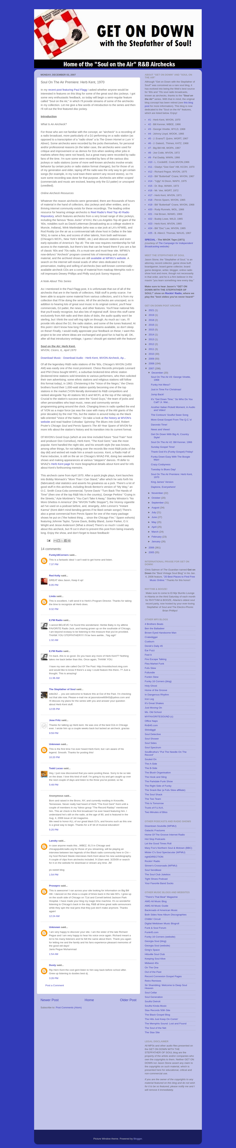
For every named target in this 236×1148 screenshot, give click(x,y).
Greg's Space (152, 949)
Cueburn (149, 641)
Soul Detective (153, 734)
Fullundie (150, 672)
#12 (150, 171)
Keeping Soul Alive (155, 958)
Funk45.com (151, 932)
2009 (152, 358)
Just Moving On (153, 707)
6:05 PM (53, 585)
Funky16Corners (59, 555)
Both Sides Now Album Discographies (166, 914)
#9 (149, 157)
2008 (152, 363)
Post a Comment (54, 985)
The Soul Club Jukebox (158, 874)
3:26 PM (53, 978)
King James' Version (162, 482)
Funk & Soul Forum (155, 928)
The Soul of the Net (155, 1028)
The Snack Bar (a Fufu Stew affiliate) (165, 790)
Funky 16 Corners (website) (160, 936)
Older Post (128, 1000)
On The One (151, 967)
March (155, 531)
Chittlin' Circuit (153, 919)
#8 (149, 152)
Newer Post (50, 1000)
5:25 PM (53, 829)
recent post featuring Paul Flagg (67, 89)
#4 (149, 133)
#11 (150, 166)
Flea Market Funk (154, 663)
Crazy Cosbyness (161, 464)
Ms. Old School (153, 712)
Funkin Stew (151, 677)
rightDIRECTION (154, 856)
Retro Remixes (153, 980)
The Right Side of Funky (158, 785)
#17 (150, 195)
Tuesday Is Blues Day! (163, 469)
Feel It (148, 654)
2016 (152, 324)
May (154, 522)
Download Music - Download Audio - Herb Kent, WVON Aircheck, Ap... (83, 357)
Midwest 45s (152, 963)
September (158, 502)
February (157, 536)
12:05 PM (54, 709)
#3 (149, 129)
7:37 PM (53, 564)
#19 (150, 204)
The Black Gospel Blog (157, 1014)
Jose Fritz (55, 720)
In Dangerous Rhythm (157, 694)
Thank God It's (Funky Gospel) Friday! (172, 451)
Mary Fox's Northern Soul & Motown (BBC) (168, 848)
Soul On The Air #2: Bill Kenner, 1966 (171, 442)
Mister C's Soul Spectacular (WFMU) (165, 852)
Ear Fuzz (150, 650)
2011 (152, 349)
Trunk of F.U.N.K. (154, 807)
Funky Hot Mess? (160, 384)
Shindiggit (150, 729)
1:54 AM (53, 954)
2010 (152, 354)
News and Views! (160, 429)
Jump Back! (157, 394)
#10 (150, 162)
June (155, 517)
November (158, 493)
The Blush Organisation (158, 772)
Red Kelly (54, 575)
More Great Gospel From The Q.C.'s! (171, 419)
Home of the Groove (156, 690)
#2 (149, 124)
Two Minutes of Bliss (156, 812)
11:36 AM (54, 678)
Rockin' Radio (173, 293)
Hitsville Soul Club (155, 954)
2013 (152, 339)
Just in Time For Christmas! (166, 389)
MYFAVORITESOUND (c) (159, 716)
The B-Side (151, 768)
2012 (152, 344)
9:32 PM (53, 609)
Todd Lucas (56, 768)
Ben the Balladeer (154, 628)
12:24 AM (54, 916)
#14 (150, 181)
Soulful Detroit (152, 1001)
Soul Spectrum (153, 747)
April (154, 527)
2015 (152, 329)
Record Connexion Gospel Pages (163, 976)
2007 (152, 368)
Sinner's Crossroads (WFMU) (161, 865)
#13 (150, 176)
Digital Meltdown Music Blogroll (162, 923)
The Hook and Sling (156, 777)
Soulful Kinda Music (156, 1005)
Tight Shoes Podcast (156, 878)
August (156, 507)
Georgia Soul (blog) (155, 941)
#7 (149, 147)
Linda (52, 596)
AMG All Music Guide (156, 905)
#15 (150, 185)
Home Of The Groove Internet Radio (165, 834)
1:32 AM (53, 640)
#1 (149, 119)
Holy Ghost (151, 685)
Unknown (54, 744)
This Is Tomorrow (154, 803)
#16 (150, 190)
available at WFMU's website (108, 258)
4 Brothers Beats (154, 624)
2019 (152, 315)
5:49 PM (53, 784)
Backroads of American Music (161, 910)
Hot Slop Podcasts (155, 839)
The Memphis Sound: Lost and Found (165, 1023)
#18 (150, 199)
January (156, 541)
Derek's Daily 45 (154, 646)
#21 (150, 214)
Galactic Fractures (155, 830)
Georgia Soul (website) (157, 945)
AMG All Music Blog (156, 901)
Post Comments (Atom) (69, 1007)
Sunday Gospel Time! (163, 447)
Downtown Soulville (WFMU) (160, 826)
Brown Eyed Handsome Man (160, 632)
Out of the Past (153, 972)
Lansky (53, 840)
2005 (152, 552)
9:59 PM (53, 733)
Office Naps (151, 721)
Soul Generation (154, 997)
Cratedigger (151, 637)
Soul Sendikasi (153, 870)
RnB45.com (151, 725)
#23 (150, 223)
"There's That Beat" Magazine (161, 897)
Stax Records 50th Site (157, 1010)
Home (89, 1000)
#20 (150, 209)
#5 (149, 138)
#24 (150, 228)
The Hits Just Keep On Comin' (161, 1019)
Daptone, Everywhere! (163, 487)
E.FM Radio (56, 620)
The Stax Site (152, 1032)
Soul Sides (151, 743)
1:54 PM (53, 874)
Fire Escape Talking (155, 659)
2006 (152, 547)
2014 (152, 334)
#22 (150, 218)
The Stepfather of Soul (62, 689)
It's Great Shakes (154, 703)
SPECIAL (150, 239)
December (158, 372)
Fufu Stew (150, 668)
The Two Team (153, 799)
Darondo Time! (159, 424)
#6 (149, 143)
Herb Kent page (60, 464)
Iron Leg (149, 699)
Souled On (151, 759)
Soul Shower (152, 738)
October (156, 497)
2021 (152, 310)
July (154, 512)
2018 (152, 320)
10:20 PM (54, 757)
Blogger (137, 1138)
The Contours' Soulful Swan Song (169, 415)
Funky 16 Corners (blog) (158, 681)
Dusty (52, 965)
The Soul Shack (153, 794)
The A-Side (151, 763)
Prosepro (54, 885)
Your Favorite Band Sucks (159, 883)
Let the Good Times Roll (158, 843)
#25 (150, 233)
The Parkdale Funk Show (159, 781)
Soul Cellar (151, 992)
